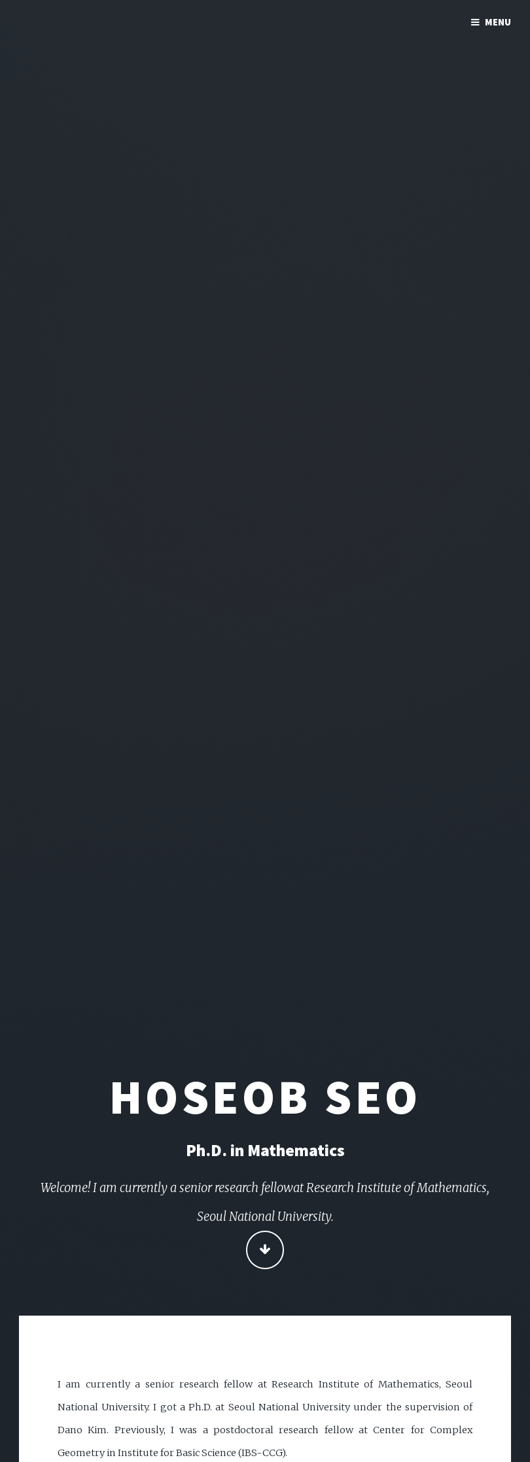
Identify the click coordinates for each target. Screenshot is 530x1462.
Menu (498, 22)
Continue (265, 1250)
